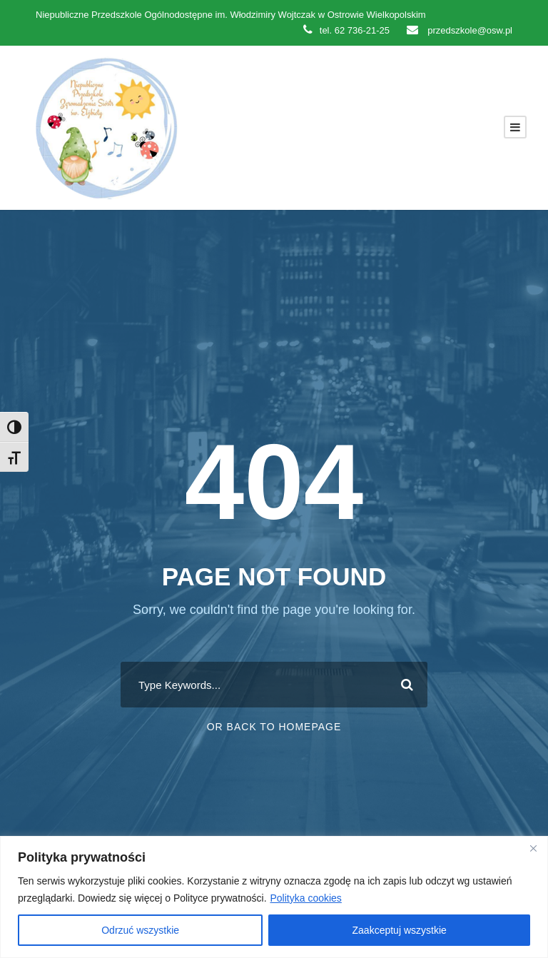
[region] (274, 897)
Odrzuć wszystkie (140, 930)
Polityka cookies (305, 898)
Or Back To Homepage (274, 726)
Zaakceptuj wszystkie (399, 930)
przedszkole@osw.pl (459, 30)
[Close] (533, 848)
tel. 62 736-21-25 (346, 30)
